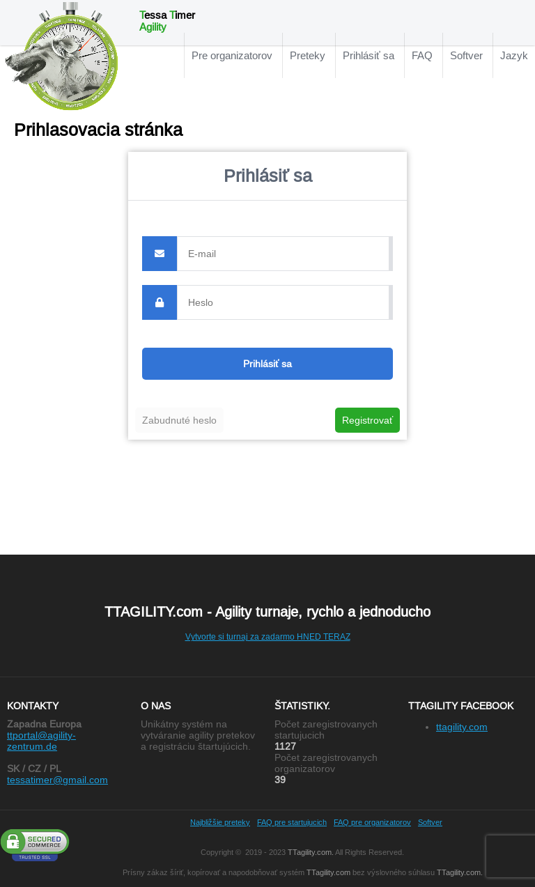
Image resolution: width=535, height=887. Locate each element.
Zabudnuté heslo (179, 420)
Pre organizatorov (232, 55)
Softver (466, 55)
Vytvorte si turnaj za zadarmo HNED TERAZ (267, 636)
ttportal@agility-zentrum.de (41, 741)
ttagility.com (462, 726)
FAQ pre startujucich (292, 822)
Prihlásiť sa (368, 55)
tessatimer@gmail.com (57, 779)
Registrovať (367, 420)
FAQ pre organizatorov (372, 822)
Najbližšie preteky (220, 822)
